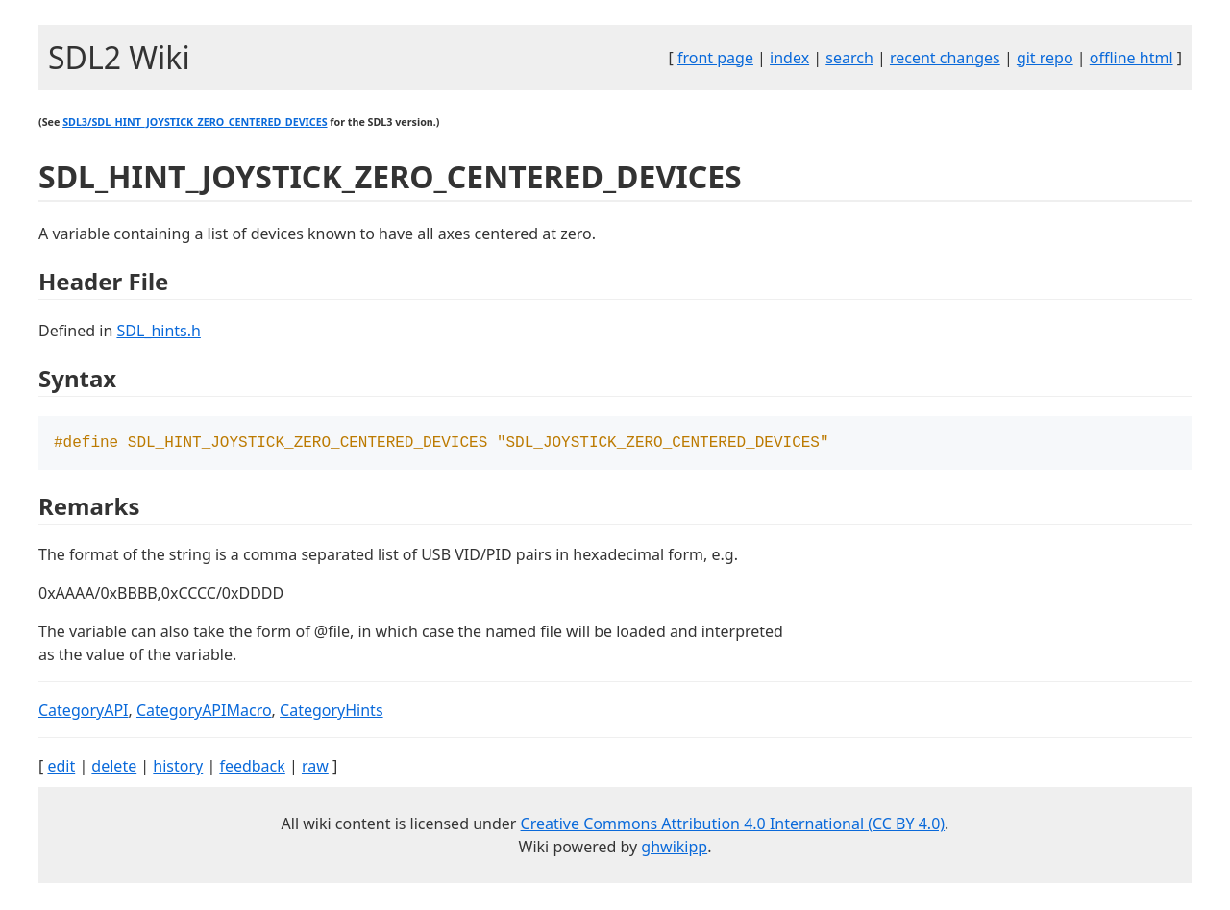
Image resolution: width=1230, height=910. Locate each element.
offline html (1131, 57)
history (178, 767)
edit (61, 767)
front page (715, 57)
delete (113, 767)
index (789, 57)
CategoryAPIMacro (204, 712)
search (849, 57)
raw (315, 767)
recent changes (945, 57)
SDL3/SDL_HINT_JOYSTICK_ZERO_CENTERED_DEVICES (194, 122)
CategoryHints (331, 712)
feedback (251, 767)
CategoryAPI (83, 712)
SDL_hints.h (158, 330)
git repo (1045, 57)
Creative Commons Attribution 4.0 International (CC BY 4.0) (733, 825)
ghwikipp (674, 848)
